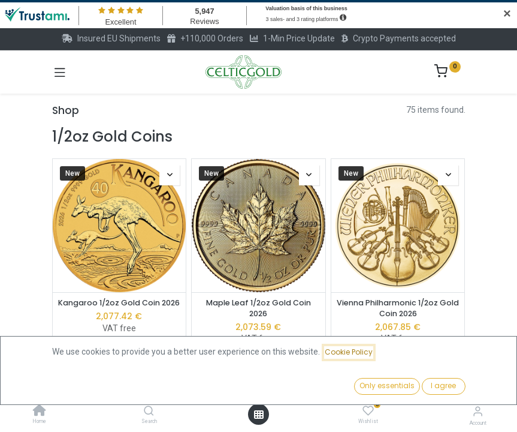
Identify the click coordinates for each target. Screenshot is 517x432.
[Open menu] (259, 414)
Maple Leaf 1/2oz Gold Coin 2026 (258, 308)
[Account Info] (477, 411)
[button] (395, 387)
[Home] (39, 411)
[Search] (149, 411)
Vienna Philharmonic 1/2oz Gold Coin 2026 (398, 308)
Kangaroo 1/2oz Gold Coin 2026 (119, 303)
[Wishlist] (368, 411)
